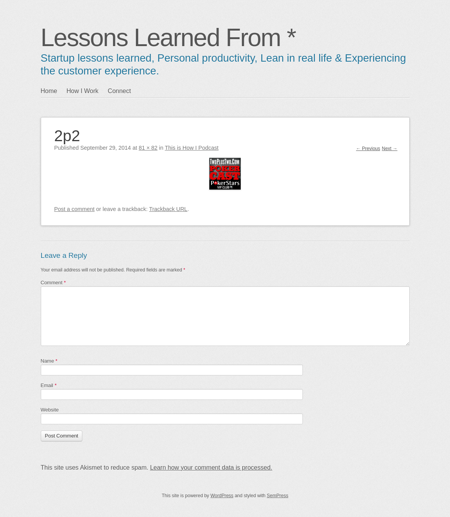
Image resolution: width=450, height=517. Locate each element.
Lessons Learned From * (168, 38)
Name (49, 361)
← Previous (368, 148)
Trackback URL (168, 209)
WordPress (221, 495)
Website (50, 410)
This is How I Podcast (192, 148)
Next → (389, 148)
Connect (119, 91)
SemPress (277, 495)
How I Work (82, 91)
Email (49, 385)
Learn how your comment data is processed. (211, 467)
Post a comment (74, 209)
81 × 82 (148, 148)
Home (49, 91)
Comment (53, 282)
